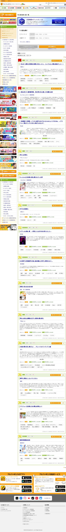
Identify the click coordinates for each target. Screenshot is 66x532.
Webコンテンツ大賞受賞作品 (9, 77)
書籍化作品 (5, 37)
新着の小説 (5, 84)
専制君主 (61, 458)
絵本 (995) (6, 69)
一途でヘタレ (40, 367)
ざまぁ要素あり (28, 393)
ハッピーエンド (39, 78)
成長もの (40, 458)
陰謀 (50, 458)
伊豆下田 (59, 305)
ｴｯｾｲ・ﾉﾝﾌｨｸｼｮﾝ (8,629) (9, 73)
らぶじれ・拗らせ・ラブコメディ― (49, 424)
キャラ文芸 (24, 436)
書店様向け (48, 513)
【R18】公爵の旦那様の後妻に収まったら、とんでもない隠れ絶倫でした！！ (42, 64)
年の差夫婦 (30, 80)
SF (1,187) (6, 192)
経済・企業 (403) (7, 63)
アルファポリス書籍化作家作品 (9, 75)
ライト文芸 (24, 205)
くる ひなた (23, 180)
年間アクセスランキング (8, 33)
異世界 (22, 195)
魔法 (30, 143)
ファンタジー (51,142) (8, 41)
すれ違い (60, 424)
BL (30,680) (6, 71)
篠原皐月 (22, 442)
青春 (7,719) (6, 56)
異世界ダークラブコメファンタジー (28, 141)
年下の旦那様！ (24, 209)
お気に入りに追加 (57, 60)
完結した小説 (6, 82)
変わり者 (37, 305)
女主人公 (47, 80)
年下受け (61, 273)
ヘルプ (25, 516)
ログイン (9, 0)
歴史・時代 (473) (7, 207)
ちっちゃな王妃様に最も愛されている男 (31, 177)
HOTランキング (6, 31)
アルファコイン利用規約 (29, 509)
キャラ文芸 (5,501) (8, 52)
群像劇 (45, 458)
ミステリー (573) (7, 188)
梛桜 (21, 381)
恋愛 (23, 60)
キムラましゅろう (24, 94)
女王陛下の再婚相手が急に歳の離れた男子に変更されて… (36, 261)
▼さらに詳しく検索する (25, 41)
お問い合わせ (26, 521)
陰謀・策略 (55, 426)
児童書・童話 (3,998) (8, 67)
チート (57, 141)
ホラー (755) (6, 190)
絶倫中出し (23, 80)
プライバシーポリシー (28, 519)
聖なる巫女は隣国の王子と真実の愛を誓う (32, 318)
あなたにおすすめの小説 (8, 28)
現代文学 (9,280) (7, 58)
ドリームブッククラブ (6, 510)
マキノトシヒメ (23, 157)
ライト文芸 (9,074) (8, 54)
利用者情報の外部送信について (30, 515)
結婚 (26, 273)
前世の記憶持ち (37, 143)
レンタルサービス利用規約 (29, 510)
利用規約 (25, 507)
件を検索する (52, 46)
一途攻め (41, 80)
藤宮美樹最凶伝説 (25, 440)
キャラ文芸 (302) (7, 194)
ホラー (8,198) (7, 48)
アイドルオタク (24, 307)
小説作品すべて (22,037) (8, 182)
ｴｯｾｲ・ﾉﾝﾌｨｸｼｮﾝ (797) (8, 215)
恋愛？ (39, 195)
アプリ (3, 507)
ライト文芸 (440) (7, 196)
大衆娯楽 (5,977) (7, 60)
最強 (21, 458)
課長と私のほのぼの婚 (26, 286)
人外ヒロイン (23, 197)
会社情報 (47, 507)
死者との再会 (57, 249)
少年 (43, 273)
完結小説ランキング (7, 35)
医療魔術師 (48, 107)
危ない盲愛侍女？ (36, 426)
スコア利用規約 (27, 512)
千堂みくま (22, 321)
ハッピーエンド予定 (52, 393)
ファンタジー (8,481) (8, 184)
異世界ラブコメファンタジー (27, 365)
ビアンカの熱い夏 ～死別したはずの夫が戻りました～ (35, 231)
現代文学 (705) (7, 201)
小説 (3, 10)
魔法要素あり (30, 424)
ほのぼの (27, 305)
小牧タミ (22, 211)
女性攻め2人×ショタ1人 (25, 275)
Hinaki (21, 126)
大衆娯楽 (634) (7, 203)
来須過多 (22, 263)
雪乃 (21, 349)
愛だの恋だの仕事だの (25, 426)
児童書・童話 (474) (8, 209)
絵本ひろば (60, 479)
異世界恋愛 (23, 78)
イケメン (37, 424)
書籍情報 (32, 94)
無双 (35, 197)
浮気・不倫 (36, 393)
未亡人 (34, 275)
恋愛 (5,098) (6, 186)
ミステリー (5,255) (8, 46)
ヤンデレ (52, 335)
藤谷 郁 (22, 289)
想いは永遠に (24, 155)
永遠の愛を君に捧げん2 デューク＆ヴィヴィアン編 (35, 346)
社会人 (53, 305)
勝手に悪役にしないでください (29, 378)
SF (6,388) (6, 50)
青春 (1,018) (6, 199)
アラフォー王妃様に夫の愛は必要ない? (31, 406)
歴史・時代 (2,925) (8, 65)
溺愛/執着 (46, 78)
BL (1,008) (6, 213)
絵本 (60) (6, 211)
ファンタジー (30, 78)
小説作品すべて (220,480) (8, 39)
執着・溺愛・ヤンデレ (49, 141)
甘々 (35, 80)
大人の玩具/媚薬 (54, 78)
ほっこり (29, 220)
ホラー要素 (43, 249)
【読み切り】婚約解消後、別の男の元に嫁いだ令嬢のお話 (36, 92)
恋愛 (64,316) (7, 43)
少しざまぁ (45, 335)
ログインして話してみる (58, 21)
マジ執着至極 (41, 107)
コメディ (30, 197)
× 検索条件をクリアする (52, 48)
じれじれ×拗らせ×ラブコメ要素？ (28, 367)
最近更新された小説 (7, 79)
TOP (1, 10)
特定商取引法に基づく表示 (29, 513)
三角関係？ (50, 249)
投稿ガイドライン (27, 518)
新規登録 (3, 0)
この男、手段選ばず (32, 107)
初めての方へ (26, 524)
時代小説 (22, 165)
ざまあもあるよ (24, 143)
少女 (21, 460)
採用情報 (47, 510)
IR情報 (47, 509)
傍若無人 (55, 458)
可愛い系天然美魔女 (46, 426)
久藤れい (22, 66)
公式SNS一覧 (47, 498)
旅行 (32, 305)
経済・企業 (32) (7, 205)
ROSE (21, 234)
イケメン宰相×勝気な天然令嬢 (48, 365)
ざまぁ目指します (24, 428)
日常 (35, 195)
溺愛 (54, 107)
